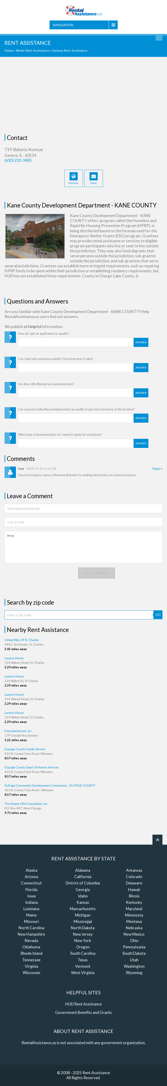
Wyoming (134, 972)
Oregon (83, 947)
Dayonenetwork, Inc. (18, 731)
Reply (157, 468)
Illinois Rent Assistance (32, 50)
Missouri (31, 921)
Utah (134, 959)
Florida (31, 889)
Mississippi (83, 921)
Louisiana (31, 908)
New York (82, 940)
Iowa (31, 896)
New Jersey (83, 934)
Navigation (63, 25)
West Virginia (83, 972)
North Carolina (31, 927)
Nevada (31, 940)
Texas (83, 959)
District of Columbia (83, 883)
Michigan (82, 915)
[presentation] (39, 576)
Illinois (134, 896)
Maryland (134, 908)
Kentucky (134, 902)
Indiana (31, 902)
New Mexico (134, 934)
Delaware (134, 883)
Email (94, 178)
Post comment (96, 573)
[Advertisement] (83, 95)
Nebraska (134, 927)
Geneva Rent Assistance (69, 50)
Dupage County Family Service (25, 749)
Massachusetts (83, 908)
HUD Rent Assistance (83, 1004)
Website (74, 178)
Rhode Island (31, 953)
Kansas (83, 902)
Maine (31, 915)
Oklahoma (31, 947)
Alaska (31, 870)
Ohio (134, 940)
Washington (134, 966)
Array (83, 547)
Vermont (82, 966)
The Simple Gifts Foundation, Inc (26, 804)
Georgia (83, 889)
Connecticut (31, 883)
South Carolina (82, 953)
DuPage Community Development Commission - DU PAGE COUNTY (50, 785)
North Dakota (83, 927)
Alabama (82, 870)
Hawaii (134, 889)
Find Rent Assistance (159, 37)
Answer (141, 342)
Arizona (31, 876)
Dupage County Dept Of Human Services (32, 767)
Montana (134, 921)
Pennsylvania (134, 947)
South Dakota (134, 953)
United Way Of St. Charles (22, 640)
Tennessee (31, 959)
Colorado (134, 876)
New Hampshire (31, 934)
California (82, 876)
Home (9, 50)
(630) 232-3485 (18, 160)
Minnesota (134, 915)
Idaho (83, 896)
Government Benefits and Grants (83, 1012)
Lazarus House (14, 658)
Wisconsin (31, 972)
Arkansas (134, 870)
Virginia (31, 966)
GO (158, 614)
